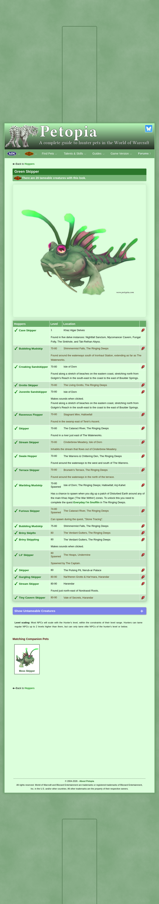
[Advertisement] (79, 88)
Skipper (24, 428)
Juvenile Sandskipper (33, 391)
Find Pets (49, 154)
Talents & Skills (75, 154)
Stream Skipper (29, 442)
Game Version (121, 154)
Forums (145, 153)
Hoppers (30, 164)
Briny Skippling (29, 539)
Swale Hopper (28, 456)
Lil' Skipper (26, 554)
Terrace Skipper (29, 470)
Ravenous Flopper (31, 414)
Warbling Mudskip (30, 485)
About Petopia (87, 781)
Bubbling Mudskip (31, 348)
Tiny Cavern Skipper (32, 597)
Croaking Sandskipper (33, 366)
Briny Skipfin (27, 532)
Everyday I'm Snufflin (86, 502)
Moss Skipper (27, 658)
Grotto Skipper (28, 385)
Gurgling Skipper (30, 577)
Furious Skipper (29, 510)
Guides (98, 154)
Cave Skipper (27, 330)
